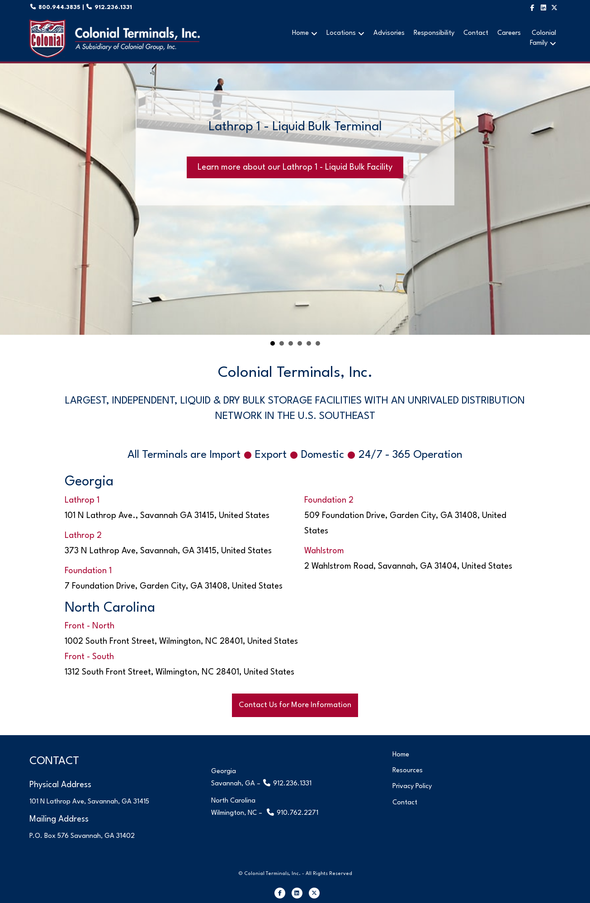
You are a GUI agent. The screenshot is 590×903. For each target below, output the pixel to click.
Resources (407, 770)
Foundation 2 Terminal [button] (299, 343)
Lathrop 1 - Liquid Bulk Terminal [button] (272, 343)
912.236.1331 (112, 7)
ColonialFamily (543, 38)
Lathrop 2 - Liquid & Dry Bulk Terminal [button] (281, 343)
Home (300, 33)
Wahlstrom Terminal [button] (309, 343)
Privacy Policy (412, 786)
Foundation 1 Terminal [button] (290, 343)
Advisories (389, 33)
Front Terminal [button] (318, 343)
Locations (341, 33)
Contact (475, 33)
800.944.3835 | (65, 7)
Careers (509, 33)
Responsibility (434, 33)
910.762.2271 (297, 813)
